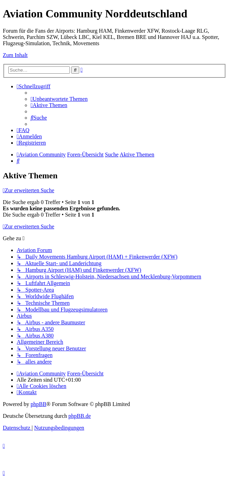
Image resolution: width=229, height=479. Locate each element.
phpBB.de (79, 416)
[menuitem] (59, 99)
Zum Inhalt (15, 55)
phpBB (38, 404)
